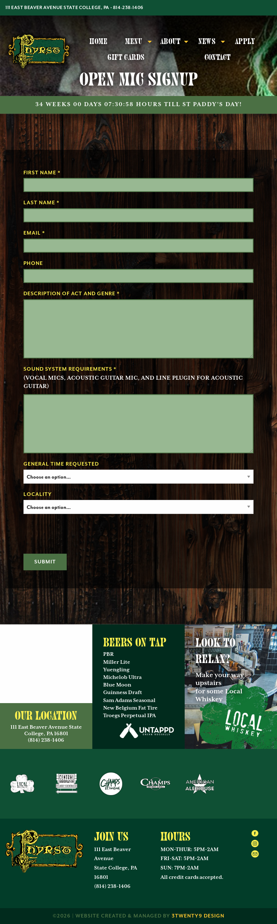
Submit (45, 562)
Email (34, 233)
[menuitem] (98, 42)
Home (98, 41)
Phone (33, 263)
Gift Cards (125, 57)
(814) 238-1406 (112, 886)
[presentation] (78, 534)
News (206, 41)
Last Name (41, 203)
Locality (37, 494)
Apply (245, 41)
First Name (42, 173)
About (170, 41)
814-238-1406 (128, 7)
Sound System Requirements (69, 369)
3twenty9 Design (198, 916)
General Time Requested (61, 464)
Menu (133, 41)
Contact (218, 57)
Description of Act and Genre (71, 294)
